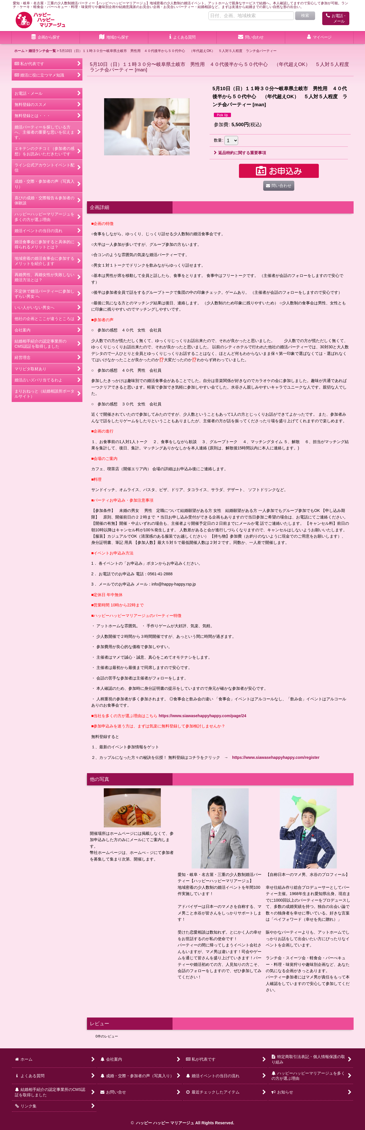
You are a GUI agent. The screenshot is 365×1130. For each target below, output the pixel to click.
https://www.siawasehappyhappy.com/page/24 (202, 715)
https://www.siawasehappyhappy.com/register (275, 757)
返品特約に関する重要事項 (240, 152)
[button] (114, 37)
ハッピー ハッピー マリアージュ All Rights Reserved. (184, 1123)
